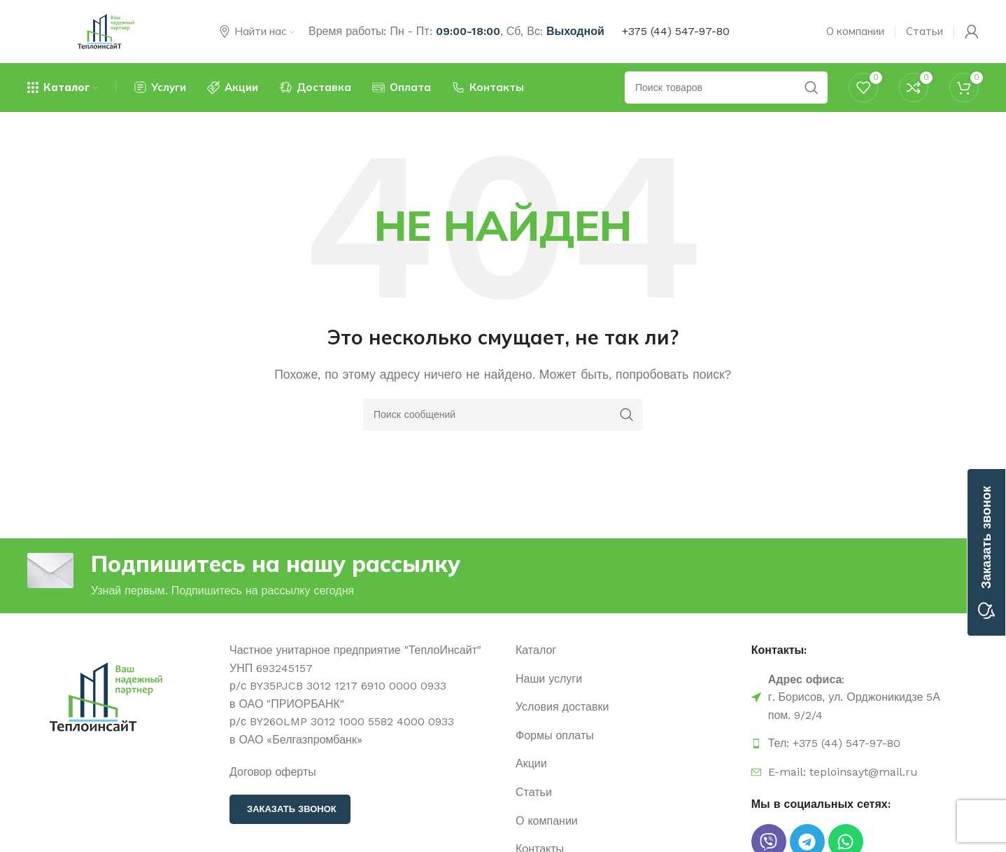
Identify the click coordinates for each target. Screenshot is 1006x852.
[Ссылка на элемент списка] (626, 650)
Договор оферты (272, 771)
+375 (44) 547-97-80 (676, 31)
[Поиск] (503, 414)
